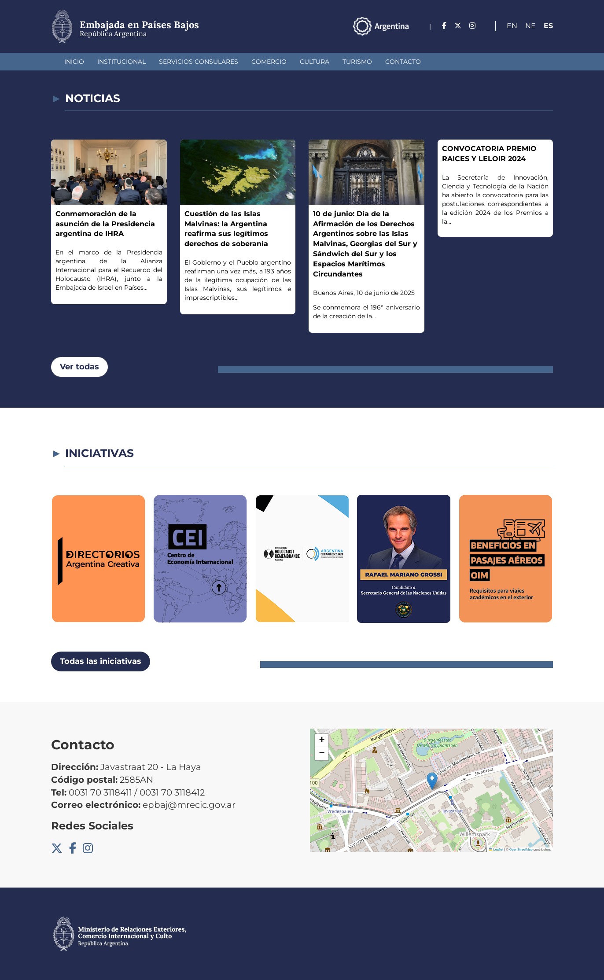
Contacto (403, 62)
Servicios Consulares (198, 62)
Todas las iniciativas (100, 661)
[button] (432, 781)
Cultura (314, 62)
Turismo (357, 62)
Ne (530, 26)
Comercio (269, 62)
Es (548, 26)
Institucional (121, 62)
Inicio (74, 62)
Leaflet (496, 849)
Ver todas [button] (79, 367)
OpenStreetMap (521, 849)
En (512, 26)
